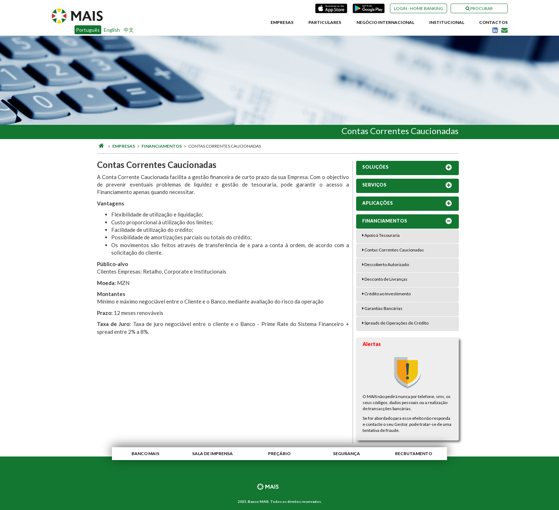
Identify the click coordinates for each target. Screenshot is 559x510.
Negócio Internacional (385, 22)
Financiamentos (162, 146)
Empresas (282, 22)
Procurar (479, 8)
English (112, 30)
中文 (129, 30)
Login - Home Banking (418, 8)
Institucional (446, 22)
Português (88, 30)
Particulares (324, 22)
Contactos (493, 22)
